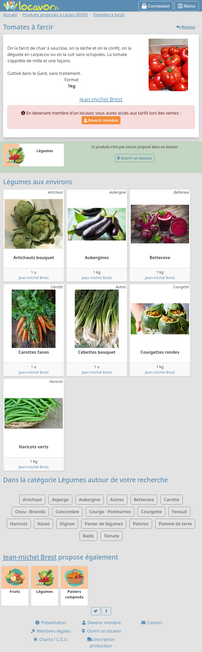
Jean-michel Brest (34, 277)
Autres (117, 499)
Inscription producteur (101, 642)
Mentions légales (50, 631)
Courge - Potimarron (110, 512)
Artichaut (32, 499)
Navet (43, 524)
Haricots (18, 524)
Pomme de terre (175, 524)
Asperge (60, 499)
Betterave (144, 499)
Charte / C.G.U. (50, 639)
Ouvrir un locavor (134, 158)
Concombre (67, 512)
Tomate (111, 536)
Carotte (171, 499)
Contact (151, 622)
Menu (186, 6)
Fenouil (179, 512)
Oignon (67, 524)
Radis (88, 536)
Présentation (50, 622)
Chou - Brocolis (30, 512)
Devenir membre (101, 120)
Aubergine (89, 499)
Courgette (151, 512)
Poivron (141, 524)
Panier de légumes (104, 524)
